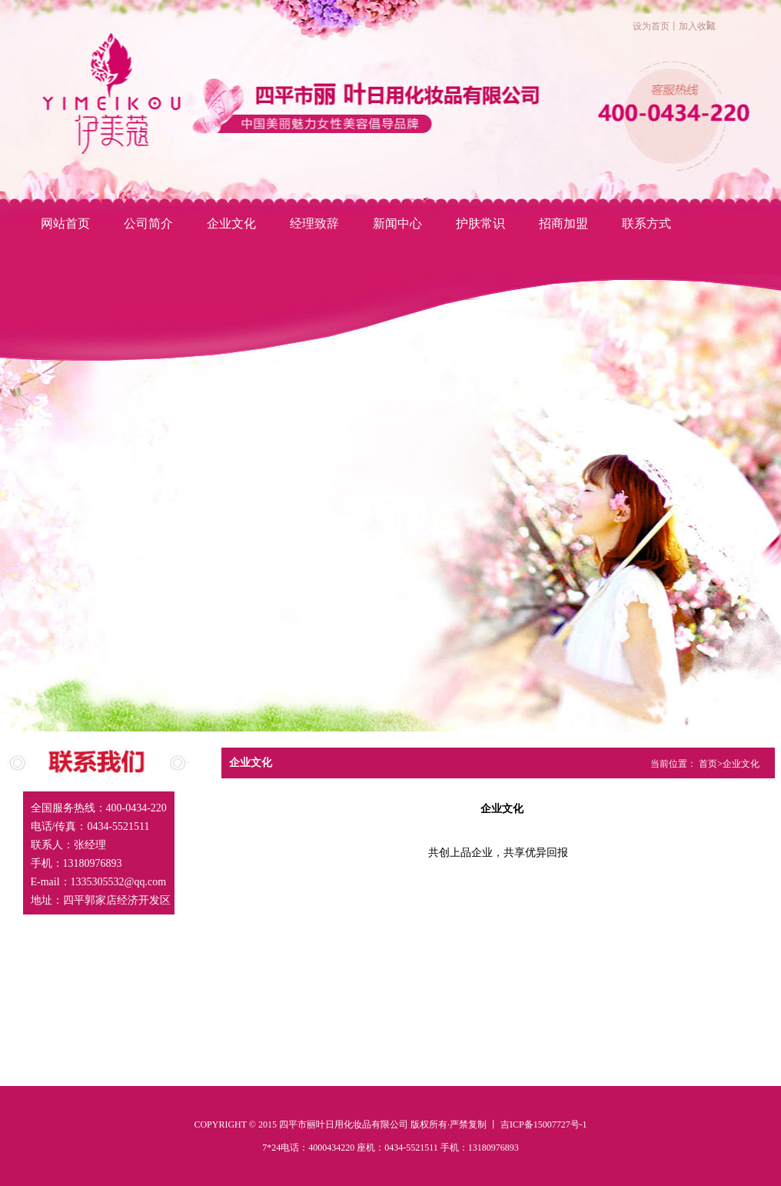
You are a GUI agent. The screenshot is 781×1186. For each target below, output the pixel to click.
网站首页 (65, 223)
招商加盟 (563, 223)
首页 (708, 763)
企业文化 (231, 223)
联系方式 (646, 223)
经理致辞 (314, 223)
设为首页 (651, 26)
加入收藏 (697, 26)
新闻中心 (397, 223)
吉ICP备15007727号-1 (543, 1124)
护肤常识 (480, 223)
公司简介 (148, 223)
